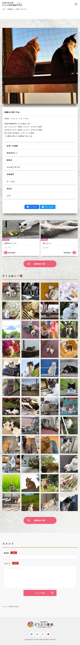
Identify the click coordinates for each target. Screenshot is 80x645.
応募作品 (10, 9)
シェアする (33, 207)
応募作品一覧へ (40, 264)
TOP (3, 9)
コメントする (40, 593)
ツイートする (49, 207)
